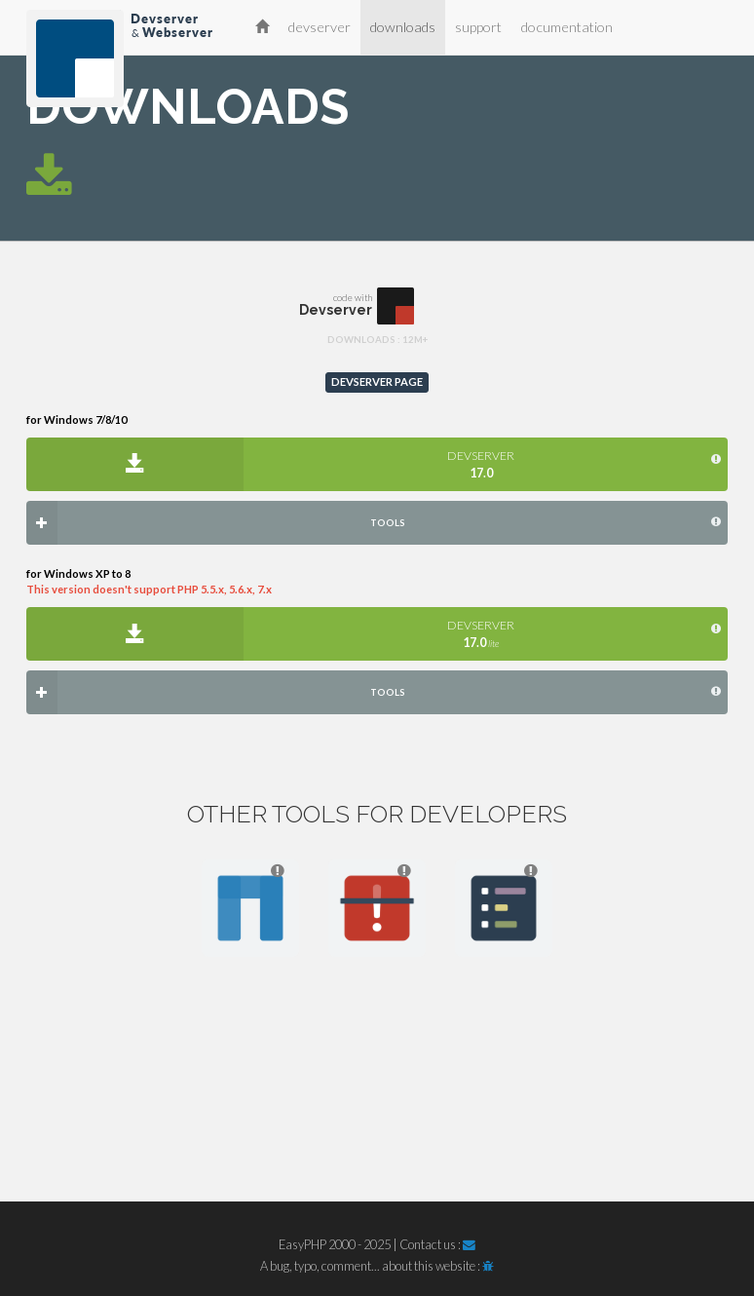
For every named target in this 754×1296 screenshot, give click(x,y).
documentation (567, 27)
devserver (319, 27)
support (478, 27)
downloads (402, 27)
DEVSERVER (480, 463)
